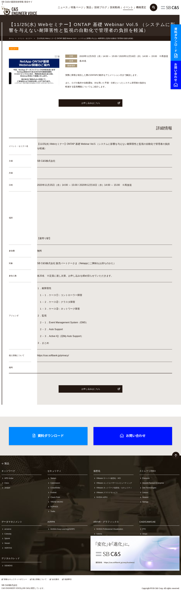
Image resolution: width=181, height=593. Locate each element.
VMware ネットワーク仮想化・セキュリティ (114, 488)
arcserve (7, 529)
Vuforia (99, 534)
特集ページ (77, 7)
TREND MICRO (56, 502)
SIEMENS (8, 566)
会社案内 (55, 579)
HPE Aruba (8, 478)
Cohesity (7, 534)
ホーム (11, 38)
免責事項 (68, 579)
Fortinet (53, 492)
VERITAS (8, 548)
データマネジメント (11, 521)
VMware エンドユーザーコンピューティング (114, 483)
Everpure (146, 478)
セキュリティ (54, 471)
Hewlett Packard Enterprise (153, 483)
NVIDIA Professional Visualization (109, 529)
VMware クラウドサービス (107, 492)
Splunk (7, 538)
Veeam (7, 543)
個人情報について (39, 579)
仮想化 (96, 471)
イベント (128, 7)
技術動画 (115, 7)
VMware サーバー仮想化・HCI (108, 478)
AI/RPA (51, 521)
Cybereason (55, 483)
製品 (88, 7)
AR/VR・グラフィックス (106, 521)
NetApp (145, 502)
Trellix (52, 511)
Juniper (7, 488)
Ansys (144, 534)
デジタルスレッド (10, 558)
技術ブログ (100, 7)
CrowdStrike (55, 488)
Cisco (6, 483)
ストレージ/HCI (147, 471)
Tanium (53, 478)
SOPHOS (54, 507)
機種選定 (141, 7)
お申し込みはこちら (100, 103)
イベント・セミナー (25, 38)
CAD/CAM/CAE (147, 521)
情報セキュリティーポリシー (15, 579)
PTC (144, 529)
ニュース (63, 7)
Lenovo (145, 492)
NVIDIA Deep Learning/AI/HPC (62, 529)
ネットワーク (8, 471)
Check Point (55, 497)
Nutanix (145, 497)
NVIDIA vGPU (102, 497)
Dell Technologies (149, 488)
